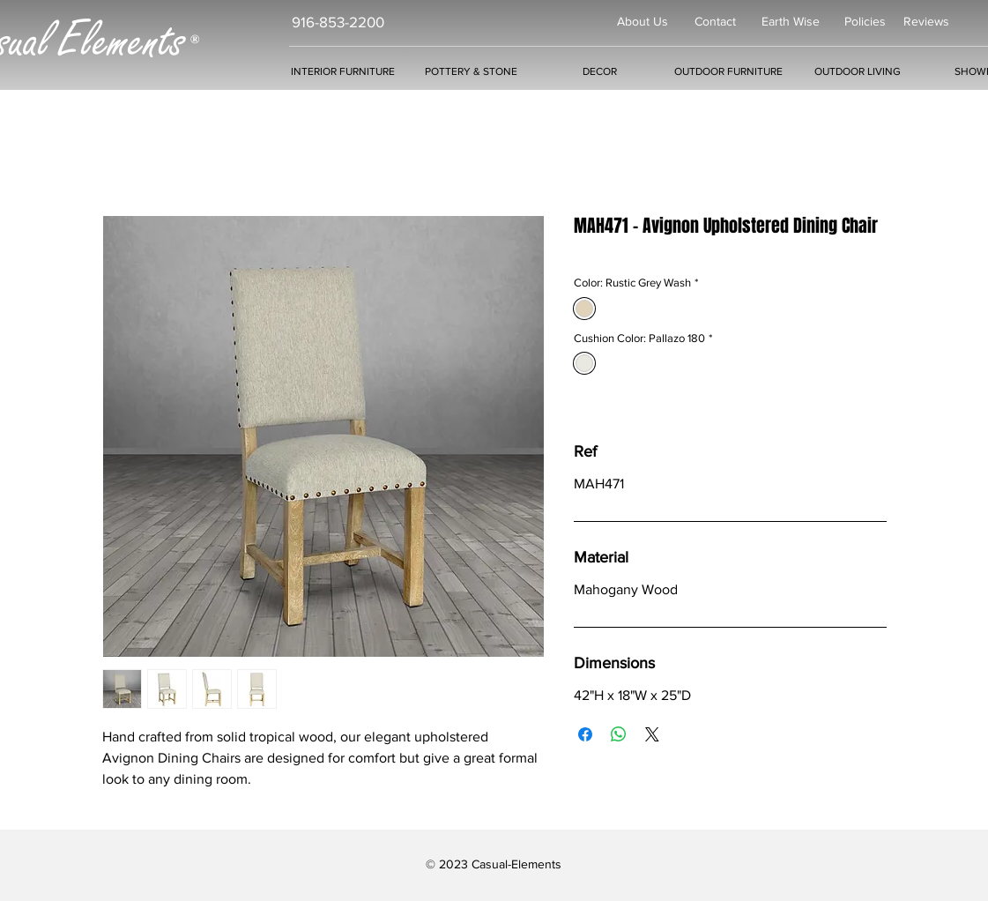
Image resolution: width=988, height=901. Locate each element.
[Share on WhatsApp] (618, 734)
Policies (865, 21)
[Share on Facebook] (585, 734)
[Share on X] (652, 734)
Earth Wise (790, 21)
